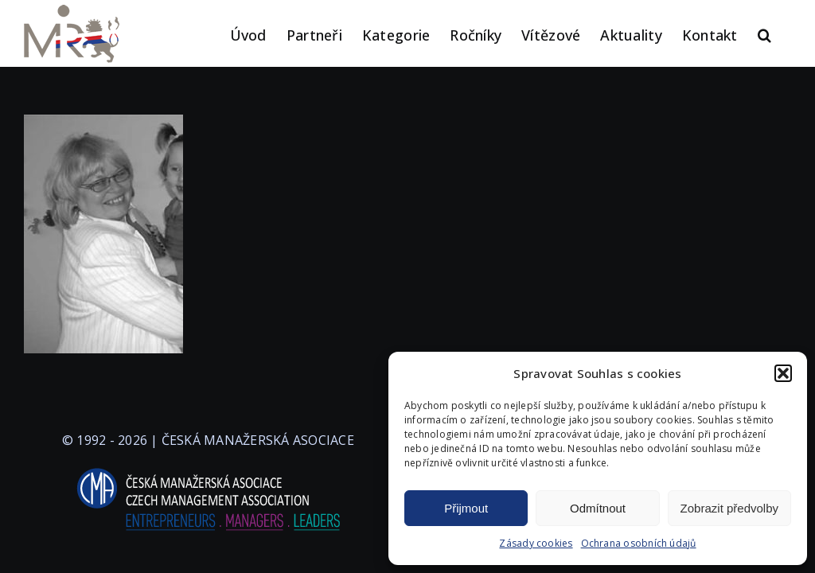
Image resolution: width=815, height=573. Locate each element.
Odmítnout (598, 508)
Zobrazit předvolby (729, 508)
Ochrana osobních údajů (638, 543)
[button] (783, 373)
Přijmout (466, 508)
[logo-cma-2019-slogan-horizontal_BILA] (207, 469)
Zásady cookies (535, 543)
